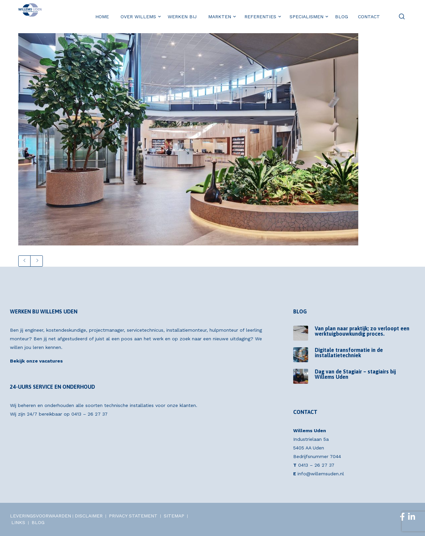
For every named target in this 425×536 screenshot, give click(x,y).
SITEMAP (174, 515)
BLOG (38, 522)
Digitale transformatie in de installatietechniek (349, 352)
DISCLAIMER (89, 515)
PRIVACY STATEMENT (133, 515)
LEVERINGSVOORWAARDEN (40, 515)
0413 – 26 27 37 (89, 414)
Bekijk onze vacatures (36, 361)
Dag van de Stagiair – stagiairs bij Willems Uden (355, 374)
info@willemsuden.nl (321, 473)
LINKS (18, 522)
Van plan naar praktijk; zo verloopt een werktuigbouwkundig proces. (362, 331)
